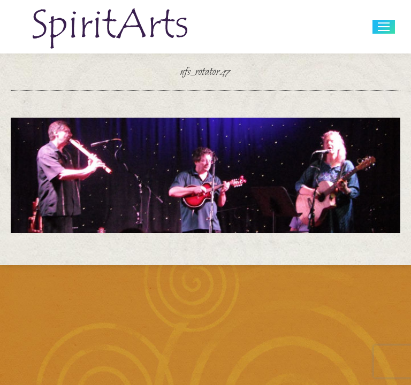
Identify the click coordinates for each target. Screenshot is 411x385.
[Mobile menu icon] (383, 27)
